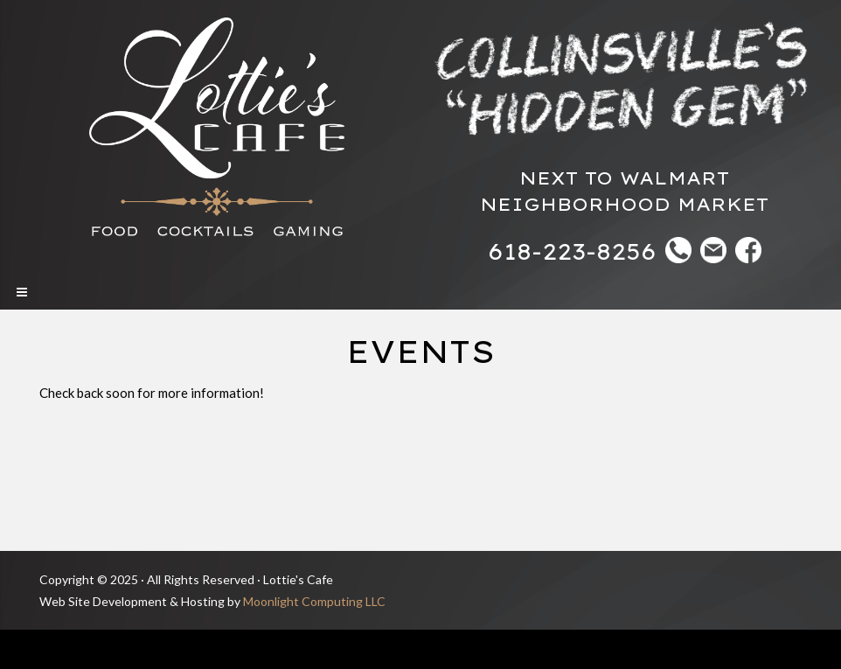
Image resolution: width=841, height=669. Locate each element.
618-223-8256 (572, 251)
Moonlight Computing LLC (314, 601)
